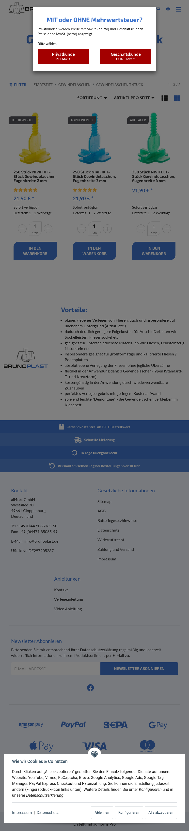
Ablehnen (102, 812)
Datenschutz (48, 812)
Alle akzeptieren (160, 812)
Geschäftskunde (125, 56)
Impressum (22, 812)
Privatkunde (63, 56)
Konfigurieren (128, 812)
